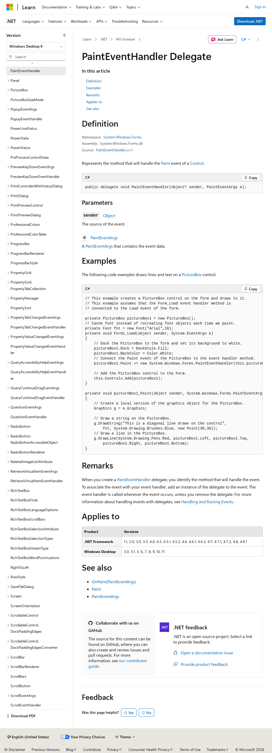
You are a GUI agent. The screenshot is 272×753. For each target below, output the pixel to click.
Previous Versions (46, 749)
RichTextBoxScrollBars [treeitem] (28, 519)
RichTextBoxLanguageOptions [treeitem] (34, 509)
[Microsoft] (9, 7)
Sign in (260, 6)
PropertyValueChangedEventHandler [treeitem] (38, 349)
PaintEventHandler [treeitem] (25, 70)
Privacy (113, 749)
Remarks (93, 94)
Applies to (94, 101)
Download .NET (250, 21)
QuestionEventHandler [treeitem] (29, 416)
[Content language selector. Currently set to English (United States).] (28, 737)
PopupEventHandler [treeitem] (26, 118)
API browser (125, 39)
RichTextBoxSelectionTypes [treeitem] (32, 538)
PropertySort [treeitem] (21, 307)
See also (92, 108)
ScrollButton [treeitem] (21, 685)
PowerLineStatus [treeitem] (24, 128)
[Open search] (247, 7)
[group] (172, 374)
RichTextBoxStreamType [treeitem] (29, 548)
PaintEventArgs (104, 237)
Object (109, 215)
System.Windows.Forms (122, 136)
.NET (103, 39)
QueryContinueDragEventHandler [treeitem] (38, 397)
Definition (94, 80)
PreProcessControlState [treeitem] (30, 157)
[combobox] (36, 46)
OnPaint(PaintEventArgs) (114, 581)
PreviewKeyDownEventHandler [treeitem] (35, 176)
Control (197, 163)
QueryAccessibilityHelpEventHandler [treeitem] (38, 375)
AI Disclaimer (14, 749)
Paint (165, 163)
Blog (69, 749)
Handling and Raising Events (207, 501)
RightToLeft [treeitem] (20, 567)
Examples (93, 87)
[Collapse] (64, 35)
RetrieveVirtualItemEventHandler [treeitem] (37, 480)
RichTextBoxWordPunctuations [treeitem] (35, 557)
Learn (87, 39)
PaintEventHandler (133, 479)
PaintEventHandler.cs (113, 149)
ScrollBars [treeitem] (18, 676)
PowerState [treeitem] (20, 138)
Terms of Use (190, 749)
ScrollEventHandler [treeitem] (26, 704)
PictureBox (191, 274)
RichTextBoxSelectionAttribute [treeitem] (35, 528)
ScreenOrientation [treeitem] (25, 605)
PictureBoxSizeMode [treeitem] (27, 99)
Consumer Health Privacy (149, 749)
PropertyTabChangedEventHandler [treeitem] (38, 327)
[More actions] (258, 39)
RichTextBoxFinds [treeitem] (24, 499)
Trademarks (216, 749)
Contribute (92, 749)
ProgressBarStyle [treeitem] (24, 262)
